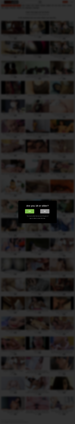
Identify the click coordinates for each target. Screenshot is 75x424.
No (45, 211)
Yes (29, 211)
